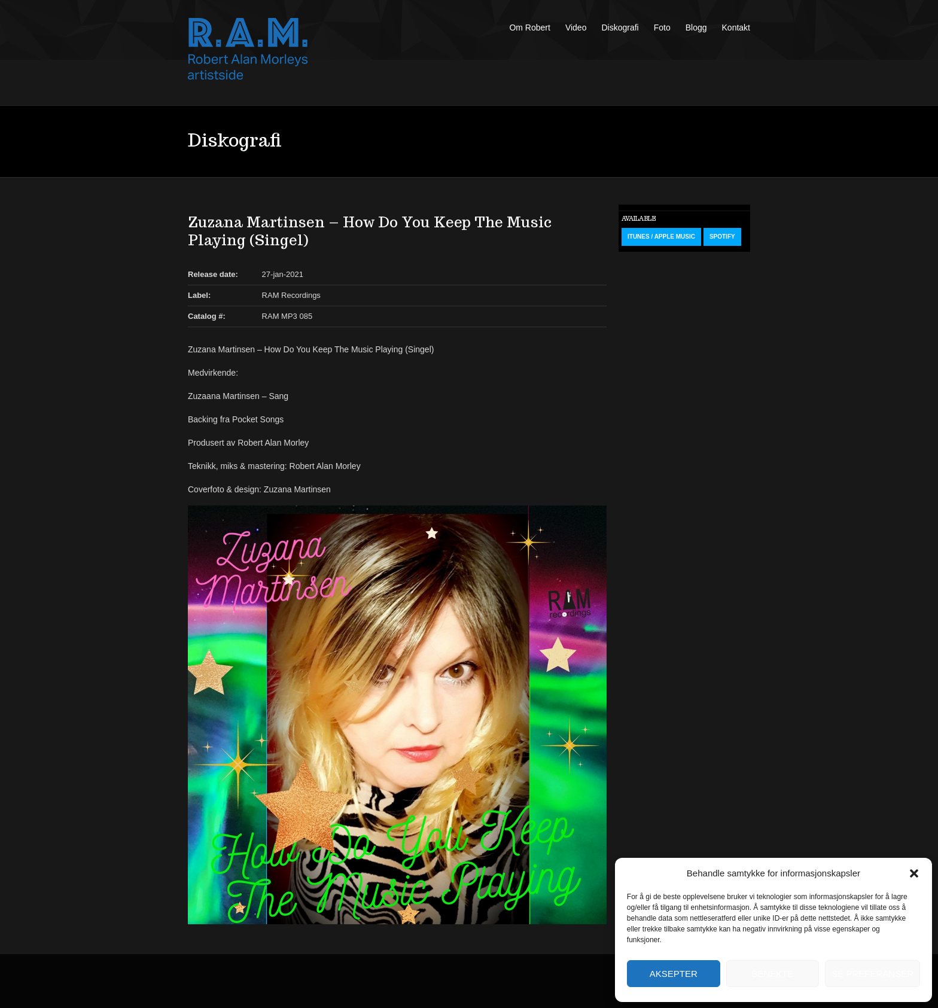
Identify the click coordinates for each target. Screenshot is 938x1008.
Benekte (772, 974)
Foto (662, 27)
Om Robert (529, 27)
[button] (914, 873)
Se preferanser (872, 974)
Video (576, 27)
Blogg (696, 27)
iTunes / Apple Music (661, 236)
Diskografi (619, 27)
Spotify (722, 236)
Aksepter (674, 974)
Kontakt (736, 27)
